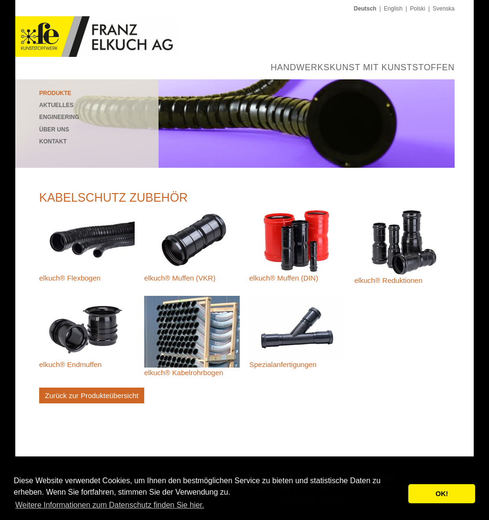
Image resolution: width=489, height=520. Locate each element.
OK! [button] (442, 494)
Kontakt (53, 141)
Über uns (54, 129)
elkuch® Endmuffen (70, 364)
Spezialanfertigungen (283, 364)
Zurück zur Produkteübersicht (91, 395)
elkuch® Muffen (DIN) (283, 278)
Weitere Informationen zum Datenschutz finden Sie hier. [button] (109, 505)
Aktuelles (56, 105)
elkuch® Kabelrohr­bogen (183, 372)
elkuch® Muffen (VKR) (179, 278)
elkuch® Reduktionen (388, 280)
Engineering (59, 117)
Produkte (55, 93)
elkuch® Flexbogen (70, 278)
